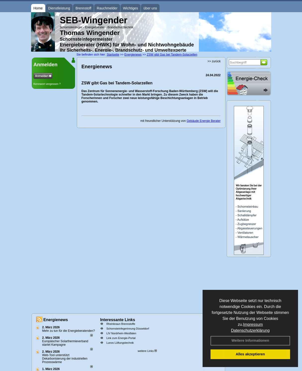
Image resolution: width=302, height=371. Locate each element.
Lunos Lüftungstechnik (120, 342)
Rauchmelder (107, 8)
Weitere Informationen (250, 340)
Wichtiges (130, 8)
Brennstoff (83, 8)
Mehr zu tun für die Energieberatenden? (68, 331)
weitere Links (147, 350)
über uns (150, 8)
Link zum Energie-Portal (120, 338)
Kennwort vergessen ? (47, 83)
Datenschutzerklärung (250, 330)
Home (38, 8)
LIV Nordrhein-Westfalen (121, 333)
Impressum (253, 324)
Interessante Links (117, 320)
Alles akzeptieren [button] (250, 354)
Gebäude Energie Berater (204, 121)
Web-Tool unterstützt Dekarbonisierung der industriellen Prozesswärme (64, 358)
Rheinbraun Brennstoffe (120, 323)
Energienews (55, 320)
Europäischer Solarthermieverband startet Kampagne (65, 342)
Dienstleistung (59, 8)
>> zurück (214, 61)
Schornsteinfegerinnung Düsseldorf (127, 328)
